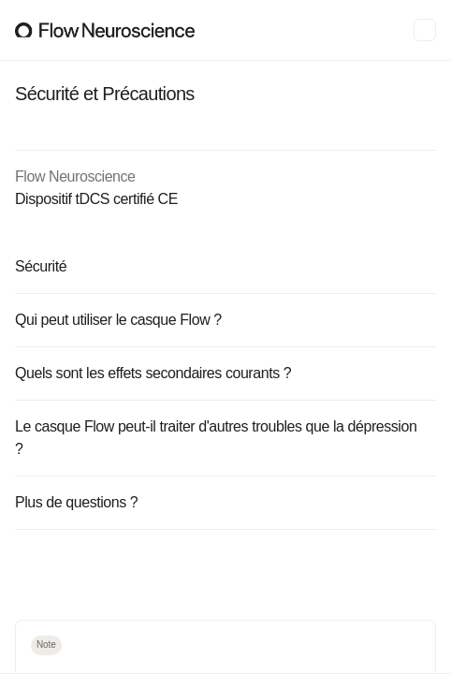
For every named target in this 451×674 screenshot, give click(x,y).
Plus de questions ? (224, 502)
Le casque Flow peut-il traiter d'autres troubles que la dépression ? (224, 437)
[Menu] (425, 30)
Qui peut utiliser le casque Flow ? (224, 320)
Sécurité (224, 266)
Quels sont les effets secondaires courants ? (224, 373)
